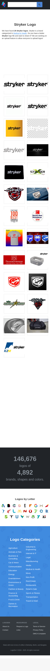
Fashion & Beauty (15, 589)
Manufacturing (32, 561)
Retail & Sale (31, 589)
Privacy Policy (38, 630)
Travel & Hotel (32, 601)
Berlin (35, 645)
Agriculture (13, 548)
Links (18, 630)
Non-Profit (30, 577)
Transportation (32, 597)
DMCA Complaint (39, 634)
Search (39, 4)
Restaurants (31, 585)
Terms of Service (39, 626)
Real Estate (31, 581)
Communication (15, 566)
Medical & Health (20, 33)
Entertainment (14, 578)
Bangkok (43, 645)
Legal (28, 557)
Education (12, 570)
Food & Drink (14, 600)
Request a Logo (22, 626)
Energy (11, 574)
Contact (5, 630)
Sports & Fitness (33, 593)
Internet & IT (31, 553)
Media (28, 565)
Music (28, 573)
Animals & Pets (14, 552)
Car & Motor (13, 562)
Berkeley (29, 645)
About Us (6, 626)
